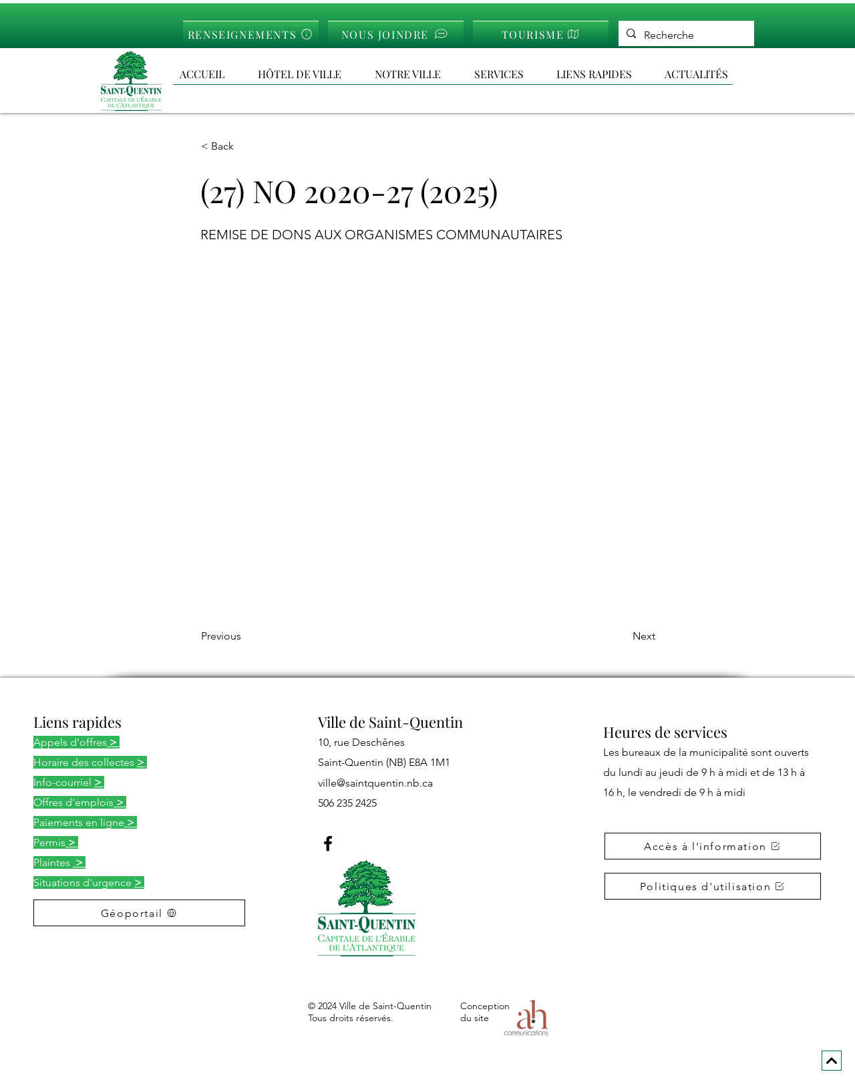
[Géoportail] (139, 913)
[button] (604, 74)
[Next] (621, 636)
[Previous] (245, 636)
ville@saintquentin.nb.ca (375, 783)
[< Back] (245, 146)
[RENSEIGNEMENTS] (251, 34)
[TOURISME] (541, 34)
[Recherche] (685, 35)
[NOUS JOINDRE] (396, 34)
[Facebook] (328, 843)
